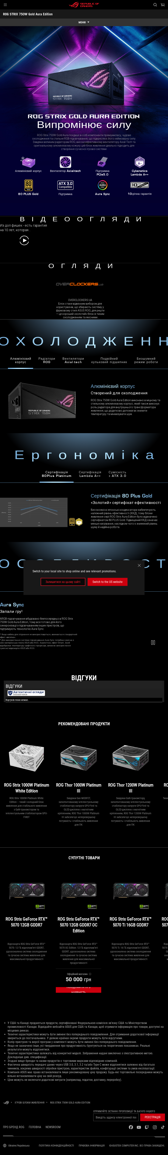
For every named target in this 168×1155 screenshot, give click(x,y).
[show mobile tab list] (84, 22)
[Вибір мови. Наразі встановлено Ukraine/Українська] (16, 1145)
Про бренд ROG (13, 1127)
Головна (35, 1127)
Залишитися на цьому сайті (63, 582)
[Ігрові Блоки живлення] (29, 1102)
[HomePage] (6, 1103)
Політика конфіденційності (56, 1145)
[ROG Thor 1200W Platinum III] (130, 765)
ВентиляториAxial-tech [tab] (73, 360)
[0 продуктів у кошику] (162, 4)
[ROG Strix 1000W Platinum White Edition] (26, 765)
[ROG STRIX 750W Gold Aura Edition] (70, 1102)
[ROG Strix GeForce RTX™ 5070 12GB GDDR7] (26, 905)
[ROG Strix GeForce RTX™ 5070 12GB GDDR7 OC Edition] (78, 905)
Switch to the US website (108, 582)
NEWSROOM (53, 1127)
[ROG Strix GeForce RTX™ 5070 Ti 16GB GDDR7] (130, 905)
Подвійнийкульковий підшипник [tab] (109, 360)
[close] (139, 565)
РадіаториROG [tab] (46, 360)
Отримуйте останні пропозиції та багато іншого (124, 1111)
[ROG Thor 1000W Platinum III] (78, 765)
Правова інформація (92, 1145)
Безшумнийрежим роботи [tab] (146, 360)
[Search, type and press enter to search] (155, 4)
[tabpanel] (84, 512)
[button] (5, 4)
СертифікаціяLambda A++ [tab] (90, 474)
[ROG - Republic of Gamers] (84, 5)
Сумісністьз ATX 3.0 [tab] (118, 474)
